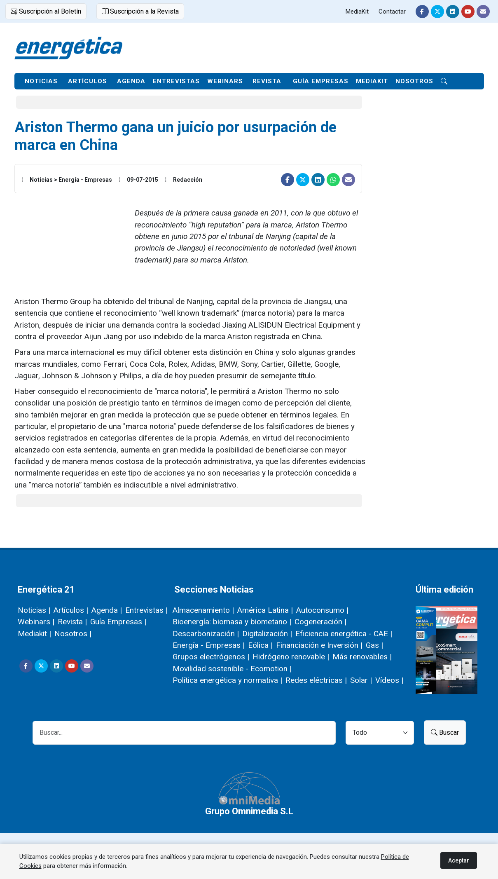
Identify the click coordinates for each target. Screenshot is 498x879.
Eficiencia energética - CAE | (343, 633)
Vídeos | (389, 680)
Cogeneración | (320, 621)
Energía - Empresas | (209, 645)
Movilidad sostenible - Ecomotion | (232, 668)
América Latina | (265, 610)
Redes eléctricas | (316, 680)
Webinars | (36, 621)
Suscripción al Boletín (46, 11)
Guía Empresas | (118, 621)
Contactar (392, 11)
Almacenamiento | (203, 610)
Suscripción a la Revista (140, 11)
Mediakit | (34, 633)
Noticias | (34, 610)
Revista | (72, 621)
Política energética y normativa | (227, 680)
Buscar (445, 732)
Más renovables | (362, 656)
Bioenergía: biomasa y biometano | (232, 621)
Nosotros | (72, 633)
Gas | (374, 645)
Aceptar (458, 860)
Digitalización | (267, 633)
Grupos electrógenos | (211, 656)
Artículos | (71, 610)
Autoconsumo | (322, 610)
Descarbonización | (206, 633)
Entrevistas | (146, 610)
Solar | (361, 680)
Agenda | (106, 610)
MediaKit (357, 11)
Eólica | (260, 645)
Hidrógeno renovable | (291, 656)
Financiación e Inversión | (319, 645)
